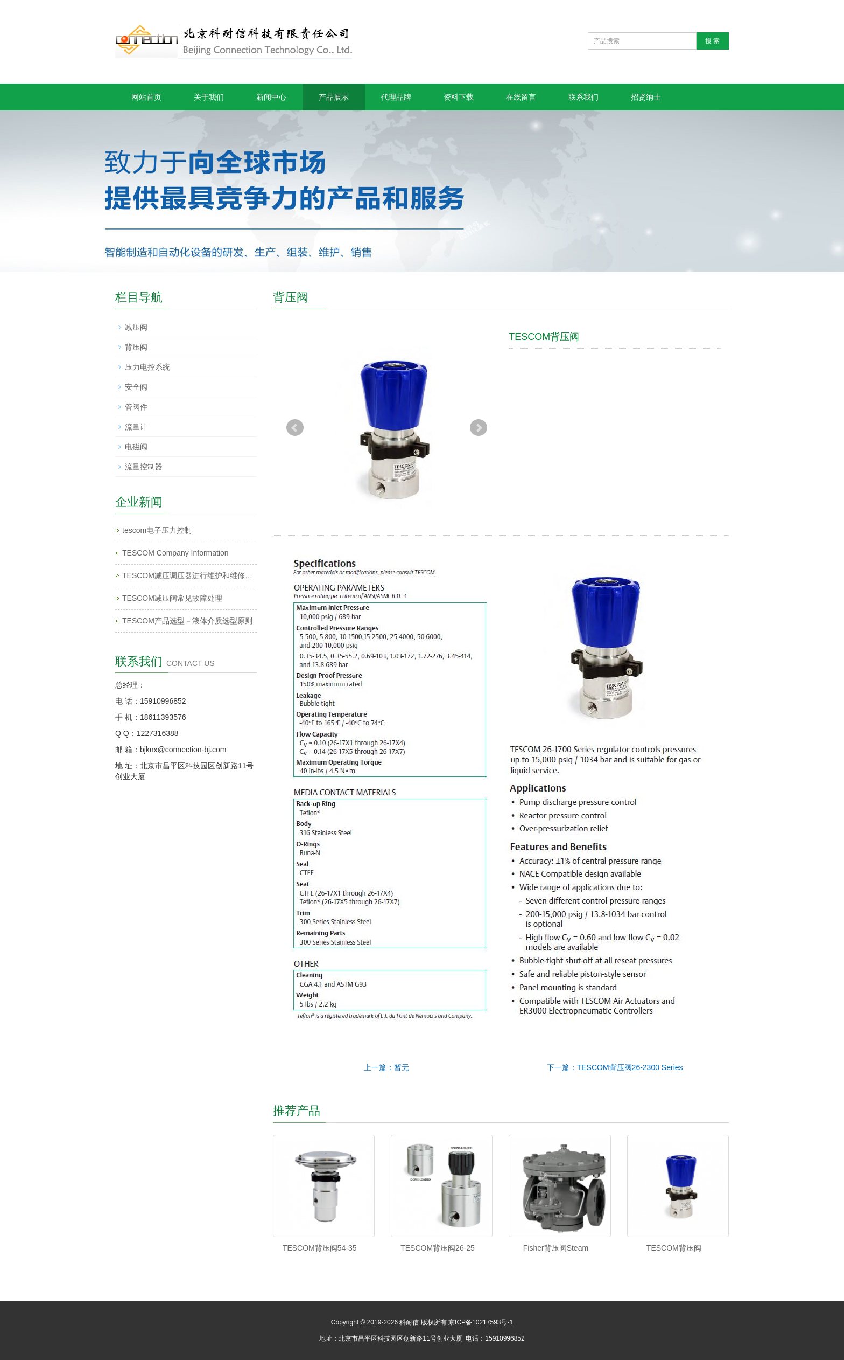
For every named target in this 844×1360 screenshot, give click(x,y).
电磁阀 (136, 446)
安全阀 (136, 387)
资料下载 (459, 97)
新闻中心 (271, 97)
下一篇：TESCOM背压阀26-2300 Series (615, 1067)
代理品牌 (396, 97)
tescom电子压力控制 (157, 530)
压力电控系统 (147, 367)
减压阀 (136, 327)
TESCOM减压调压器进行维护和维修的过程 (195, 575)
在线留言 (521, 97)
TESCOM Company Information (175, 553)
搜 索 (712, 41)
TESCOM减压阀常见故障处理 (172, 598)
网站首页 (146, 97)
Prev (295, 427)
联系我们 (583, 97)
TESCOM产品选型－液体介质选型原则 (187, 620)
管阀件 (136, 407)
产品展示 (334, 97)
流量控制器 (144, 466)
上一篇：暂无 (386, 1067)
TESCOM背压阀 (673, 1248)
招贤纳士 (646, 97)
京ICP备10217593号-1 (480, 1322)
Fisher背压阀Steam (555, 1248)
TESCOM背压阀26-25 (437, 1248)
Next (478, 427)
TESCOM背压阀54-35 (320, 1248)
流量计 (136, 426)
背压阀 (136, 347)
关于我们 (209, 97)
